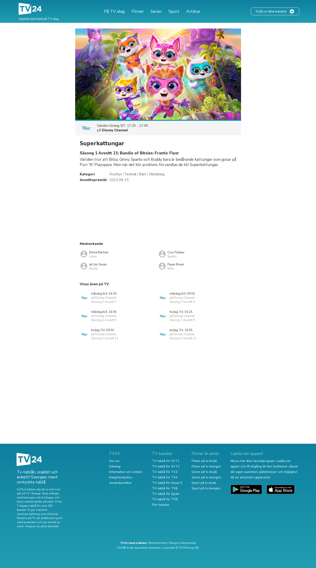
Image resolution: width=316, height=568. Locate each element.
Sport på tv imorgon (206, 488)
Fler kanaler (160, 505)
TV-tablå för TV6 (164, 488)
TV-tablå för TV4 (164, 477)
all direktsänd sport (49, 518)
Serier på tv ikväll (204, 472)
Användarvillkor (120, 483)
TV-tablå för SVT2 (166, 466)
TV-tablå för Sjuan (165, 494)
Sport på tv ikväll (204, 483)
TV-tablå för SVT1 (166, 461)
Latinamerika (188, 543)
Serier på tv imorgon (206, 477)
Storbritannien (158, 543)
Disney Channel (115, 130)
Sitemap (115, 466)
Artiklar (193, 11)
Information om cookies (125, 472)
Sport (174, 11)
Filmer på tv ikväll (204, 461)
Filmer (138, 11)
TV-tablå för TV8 (164, 499)
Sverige (173, 543)
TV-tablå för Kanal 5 (167, 483)
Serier (156, 11)
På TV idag (114, 11)
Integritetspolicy (120, 477)
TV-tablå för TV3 (164, 472)
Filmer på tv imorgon (206, 466)
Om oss (114, 461)
